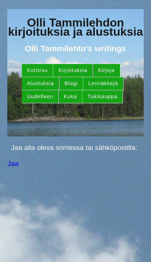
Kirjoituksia (73, 70)
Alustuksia (40, 83)
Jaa (13, 163)
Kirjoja (106, 70)
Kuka (70, 96)
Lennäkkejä (103, 83)
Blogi (71, 83)
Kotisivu (37, 70)
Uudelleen (40, 96)
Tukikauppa (102, 96)
